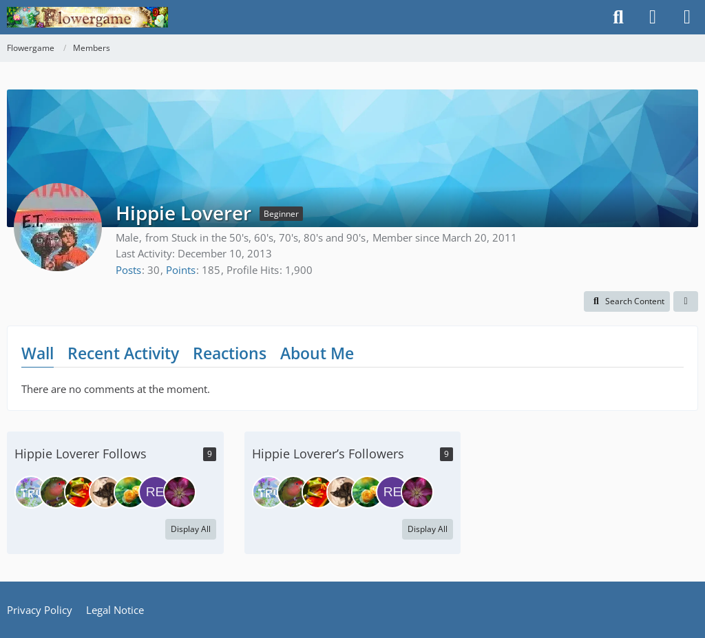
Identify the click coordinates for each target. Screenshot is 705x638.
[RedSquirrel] (154, 492)
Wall (37, 353)
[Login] (652, 17)
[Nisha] (179, 492)
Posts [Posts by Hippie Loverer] (128, 270)
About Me (317, 353)
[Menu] (687, 17)
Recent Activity (123, 353)
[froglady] (80, 492)
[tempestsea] (55, 492)
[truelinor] (31, 492)
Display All (191, 529)
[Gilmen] (130, 492)
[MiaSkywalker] (105, 492)
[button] (627, 301)
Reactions (229, 353)
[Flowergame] (87, 17)
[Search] (618, 17)
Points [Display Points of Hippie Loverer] (181, 270)
